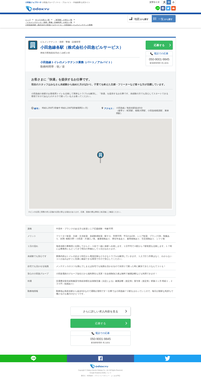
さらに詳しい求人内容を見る (100, 311)
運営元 (83, 375)
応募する (159, 45)
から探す (141, 19)
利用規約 (90, 375)
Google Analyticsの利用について (100, 373)
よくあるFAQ (115, 375)
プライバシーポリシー (102, 375)
